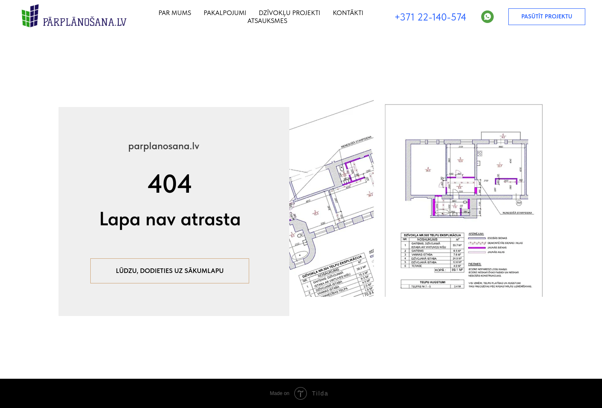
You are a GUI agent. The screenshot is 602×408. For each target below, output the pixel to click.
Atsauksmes (267, 21)
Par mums (174, 13)
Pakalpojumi (225, 13)
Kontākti (348, 13)
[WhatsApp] (487, 16)
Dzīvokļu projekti (289, 13)
